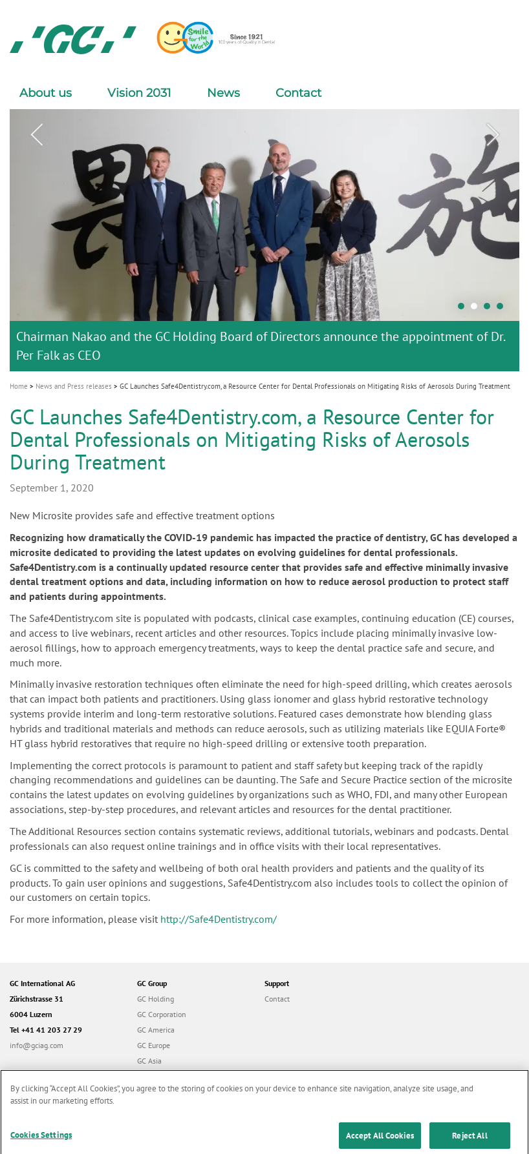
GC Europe (153, 1045)
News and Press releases (74, 386)
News (223, 93)
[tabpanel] (264, 240)
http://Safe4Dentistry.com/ (218, 918)
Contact (298, 93)
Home (19, 386)
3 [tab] (490, 309)
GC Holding (155, 999)
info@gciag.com (36, 1045)
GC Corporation (161, 1014)
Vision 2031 (139, 93)
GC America (156, 1030)
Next (492, 135)
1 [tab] (464, 309)
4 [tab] (503, 309)
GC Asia (149, 1061)
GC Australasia (160, 1076)
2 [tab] (477, 309)
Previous (36, 135)
